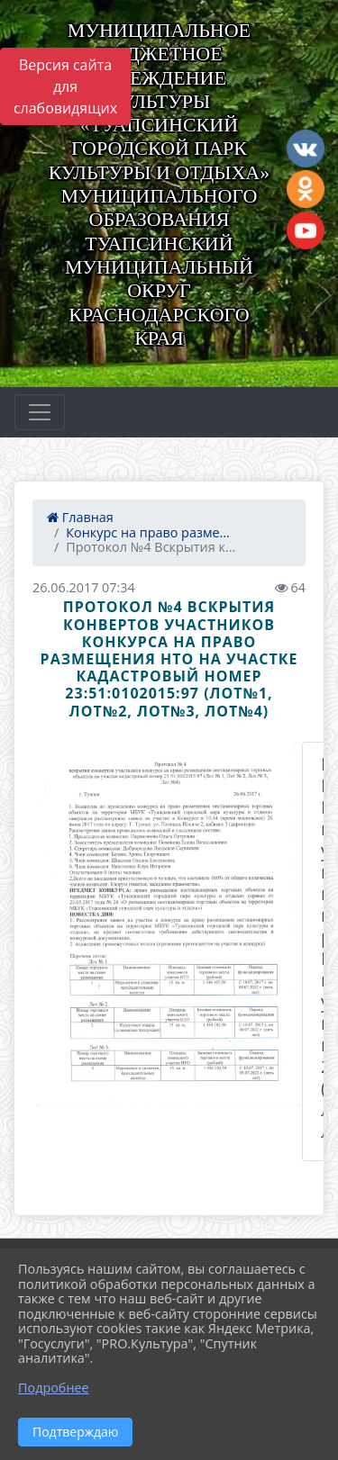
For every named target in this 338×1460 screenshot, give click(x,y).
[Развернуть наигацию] (39, 412)
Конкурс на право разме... (148, 532)
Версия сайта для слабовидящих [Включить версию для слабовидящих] (65, 86)
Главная (80, 517)
